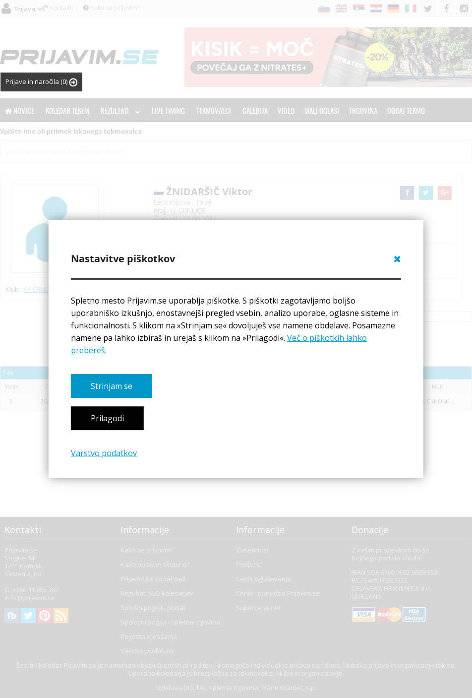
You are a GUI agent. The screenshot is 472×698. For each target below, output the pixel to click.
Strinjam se (111, 386)
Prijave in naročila (41, 81)
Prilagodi (107, 418)
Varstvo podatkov (104, 453)
